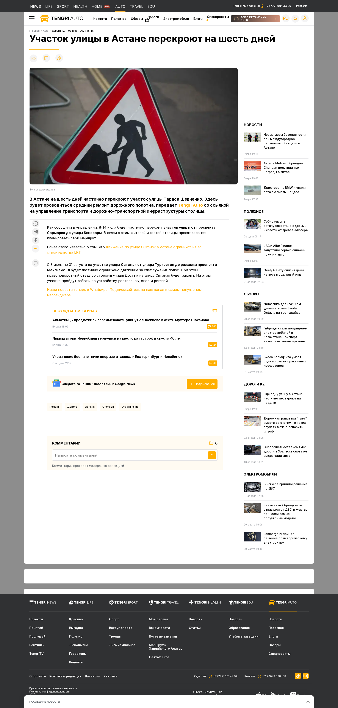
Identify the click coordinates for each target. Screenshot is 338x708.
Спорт (114, 619)
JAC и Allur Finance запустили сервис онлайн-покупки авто (284, 250)
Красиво (76, 619)
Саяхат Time (159, 657)
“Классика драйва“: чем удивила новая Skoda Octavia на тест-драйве (282, 308)
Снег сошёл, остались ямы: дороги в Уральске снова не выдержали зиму (285, 451)
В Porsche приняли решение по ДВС (286, 486)
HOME (97, 6)
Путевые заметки (163, 636)
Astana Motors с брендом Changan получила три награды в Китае (283, 167)
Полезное (119, 18)
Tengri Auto (190, 205)
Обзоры (137, 18)
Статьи (195, 628)
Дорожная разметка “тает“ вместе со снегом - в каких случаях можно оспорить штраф (285, 424)
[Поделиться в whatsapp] (35, 224)
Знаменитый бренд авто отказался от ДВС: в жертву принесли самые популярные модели (285, 511)
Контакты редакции (262, 6)
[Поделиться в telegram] (35, 232)
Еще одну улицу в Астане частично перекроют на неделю (283, 398)
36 (212, 363)
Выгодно (76, 628)
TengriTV (36, 653)
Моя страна (158, 619)
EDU (151, 6)
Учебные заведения (244, 636)
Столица (108, 406)
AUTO (120, 6)
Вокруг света (159, 628)
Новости (100, 18)
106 (212, 326)
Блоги (198, 18)
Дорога (72, 406)
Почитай (36, 628)
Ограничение (130, 406)
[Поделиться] (59, 58)
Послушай (37, 636)
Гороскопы (77, 653)
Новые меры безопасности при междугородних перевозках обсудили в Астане (285, 141)
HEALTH (80, 6)
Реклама (301, 6)
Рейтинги (36, 645)
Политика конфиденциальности (49, 691)
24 (212, 344)
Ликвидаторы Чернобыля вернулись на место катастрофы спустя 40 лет (117, 338)
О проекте (37, 676)
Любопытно (78, 645)
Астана (90, 406)
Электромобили (176, 18)
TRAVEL (136, 6)
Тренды (115, 636)
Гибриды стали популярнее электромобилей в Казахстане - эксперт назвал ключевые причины (285, 334)
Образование (239, 628)
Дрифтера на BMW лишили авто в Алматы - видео (285, 190)
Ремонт (54, 406)
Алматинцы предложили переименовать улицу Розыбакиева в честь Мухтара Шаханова (130, 320)
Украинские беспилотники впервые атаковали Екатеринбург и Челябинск (117, 356)
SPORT (63, 6)
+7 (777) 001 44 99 (225, 676)
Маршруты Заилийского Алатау (165, 646)
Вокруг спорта (120, 628)
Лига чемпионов (122, 645)
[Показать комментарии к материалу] (35, 263)
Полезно (76, 636)
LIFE (49, 6)
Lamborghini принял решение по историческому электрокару (285, 538)
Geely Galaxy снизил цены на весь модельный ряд (284, 272)
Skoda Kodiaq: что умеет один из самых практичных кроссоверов (285, 361)
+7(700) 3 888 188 (273, 676)
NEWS (35, 6)
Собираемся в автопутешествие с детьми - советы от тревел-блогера (286, 226)
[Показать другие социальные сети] (35, 249)
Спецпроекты (280, 653)
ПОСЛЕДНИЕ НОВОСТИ (44, 701)
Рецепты (76, 662)
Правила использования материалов (53, 688)
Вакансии (92, 676)
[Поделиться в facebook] (35, 240)
